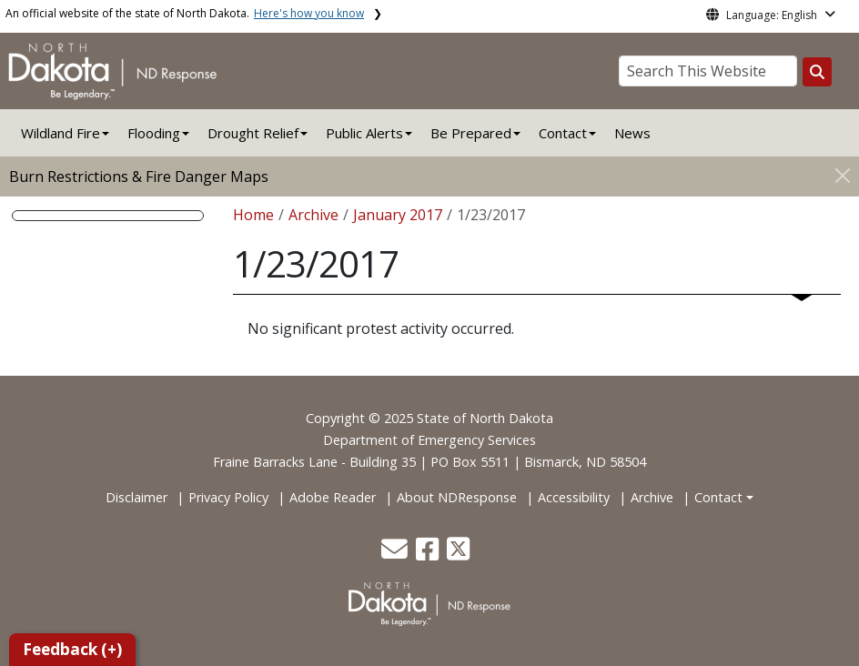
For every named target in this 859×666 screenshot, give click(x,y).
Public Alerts (364, 133)
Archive (313, 215)
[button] (396, 553)
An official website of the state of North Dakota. (184, 13)
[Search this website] (817, 71)
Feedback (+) (72, 649)
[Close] (842, 175)
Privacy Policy (228, 497)
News (632, 133)
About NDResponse (457, 497)
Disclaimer (136, 497)
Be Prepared (470, 133)
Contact (718, 497)
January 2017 (397, 215)
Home (253, 215)
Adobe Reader (332, 497)
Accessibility (574, 497)
